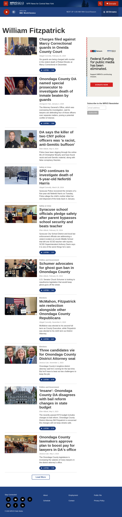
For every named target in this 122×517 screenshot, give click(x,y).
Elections (43, 298)
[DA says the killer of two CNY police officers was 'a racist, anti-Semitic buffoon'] (21, 139)
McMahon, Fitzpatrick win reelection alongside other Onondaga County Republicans (57, 309)
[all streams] (109, 12)
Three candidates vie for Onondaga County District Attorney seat (57, 354)
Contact (71, 501)
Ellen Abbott (43, 149)
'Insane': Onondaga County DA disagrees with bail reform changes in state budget (57, 399)
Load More (41, 477)
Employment (73, 495)
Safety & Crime (45, 167)
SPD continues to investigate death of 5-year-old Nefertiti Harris (56, 177)
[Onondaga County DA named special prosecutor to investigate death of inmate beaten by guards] (21, 86)
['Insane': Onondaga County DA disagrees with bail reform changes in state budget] (21, 395)
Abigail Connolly (45, 56)
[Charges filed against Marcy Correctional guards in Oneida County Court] (21, 46)
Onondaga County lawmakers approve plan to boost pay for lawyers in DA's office (57, 443)
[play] (6, 12)
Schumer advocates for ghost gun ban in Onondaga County (56, 268)
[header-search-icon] (100, 3)
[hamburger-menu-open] (6, 3)
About (45, 495)
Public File (98, 495)
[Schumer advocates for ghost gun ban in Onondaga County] (21, 268)
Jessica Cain (44, 363)
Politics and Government (49, 260)
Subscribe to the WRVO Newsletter (103, 103)
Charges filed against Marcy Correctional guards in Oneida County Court (57, 45)
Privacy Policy (99, 501)
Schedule (46, 501)
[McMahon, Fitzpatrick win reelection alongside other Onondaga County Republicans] (21, 306)
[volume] (14, 12)
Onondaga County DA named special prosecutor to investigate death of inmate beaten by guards (57, 89)
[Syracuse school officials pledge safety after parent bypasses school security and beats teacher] (21, 214)
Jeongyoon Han (45, 104)
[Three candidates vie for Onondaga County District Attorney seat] (21, 355)
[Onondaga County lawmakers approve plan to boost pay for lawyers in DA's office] (21, 444)
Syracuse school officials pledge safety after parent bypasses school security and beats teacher (58, 217)
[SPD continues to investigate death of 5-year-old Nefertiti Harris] (21, 175)
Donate (112, 3)
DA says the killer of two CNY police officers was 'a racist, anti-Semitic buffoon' (57, 138)
